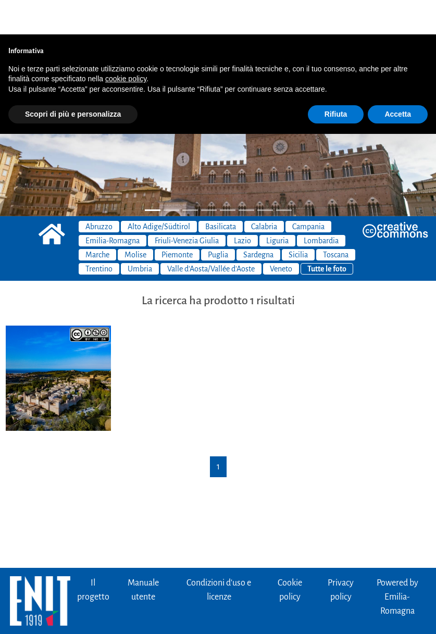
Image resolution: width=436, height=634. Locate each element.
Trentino (99, 234)
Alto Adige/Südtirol (159, 192)
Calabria (264, 192)
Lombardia (321, 206)
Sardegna (258, 220)
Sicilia (298, 220)
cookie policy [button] (125, 44)
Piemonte (177, 220)
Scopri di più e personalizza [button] (73, 80)
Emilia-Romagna (112, 206)
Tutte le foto (326, 234)
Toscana (335, 220)
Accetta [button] (397, 80)
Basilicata (220, 192)
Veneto (281, 234)
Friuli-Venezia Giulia (187, 206)
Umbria (140, 234)
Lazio (242, 206)
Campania (308, 192)
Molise (135, 220)
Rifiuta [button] (336, 80)
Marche (97, 220)
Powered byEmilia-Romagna (397, 562)
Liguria (277, 206)
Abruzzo (99, 192)
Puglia (218, 220)
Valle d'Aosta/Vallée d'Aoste (211, 234)
